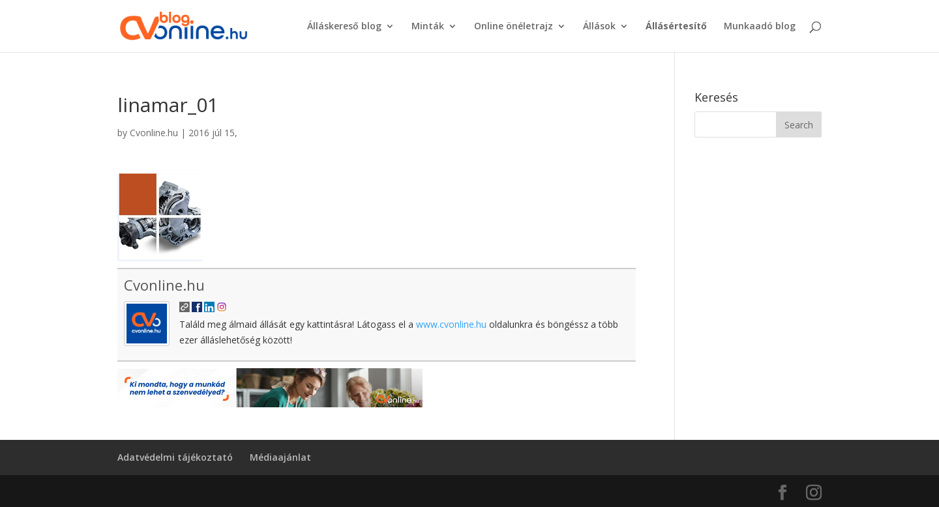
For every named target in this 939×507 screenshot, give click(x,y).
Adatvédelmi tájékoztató (175, 457)
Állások (599, 27)
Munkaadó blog (760, 27)
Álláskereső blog (344, 27)
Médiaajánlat (280, 457)
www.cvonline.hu (451, 324)
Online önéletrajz (513, 27)
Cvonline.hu (154, 132)
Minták (427, 27)
